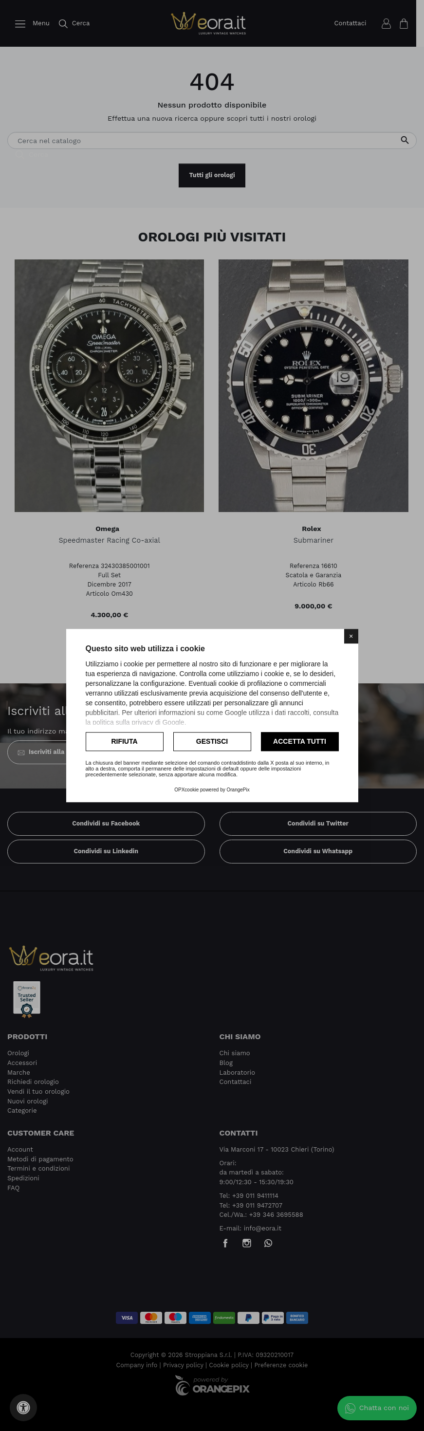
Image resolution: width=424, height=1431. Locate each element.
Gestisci (212, 741)
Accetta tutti (299, 741)
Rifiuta (124, 741)
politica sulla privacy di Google (138, 722)
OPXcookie (186, 789)
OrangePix (238, 789)
